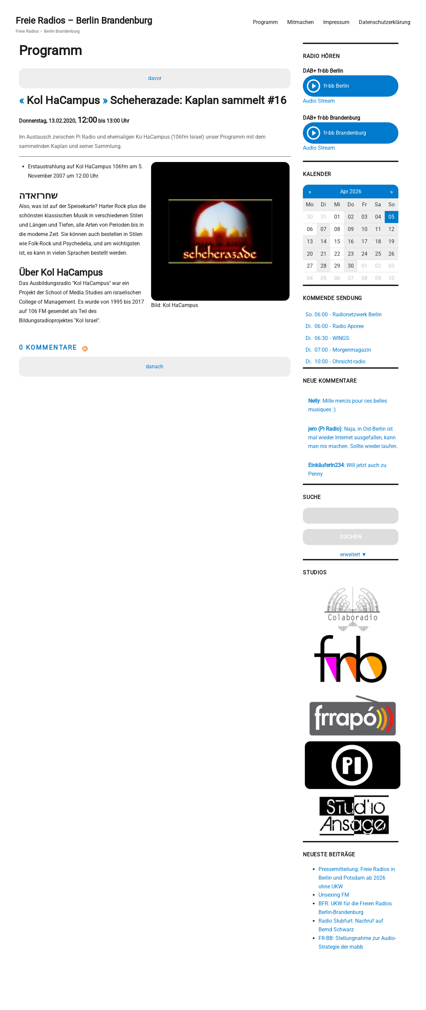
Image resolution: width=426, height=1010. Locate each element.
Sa (386, 205)
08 (344, 229)
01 (344, 217)
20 (317, 254)
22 (344, 254)
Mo (316, 205)
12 (400, 229)
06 (317, 229)
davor (154, 78)
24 (372, 254)
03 (372, 217)
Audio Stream (326, 101)
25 (386, 254)
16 (358, 241)
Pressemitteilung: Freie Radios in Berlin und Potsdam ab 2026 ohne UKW (365, 881)
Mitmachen (300, 22)
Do (358, 205)
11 (386, 229)
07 (330, 229)
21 (330, 254)
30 (317, 217)
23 (358, 254)
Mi (344, 205)
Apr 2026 (358, 191)
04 (386, 217)
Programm (265, 22)
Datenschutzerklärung (384, 22)
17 (372, 241)
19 (400, 241)
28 (330, 266)
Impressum (336, 22)
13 (317, 241)
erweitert (360, 554)
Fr (372, 205)
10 (372, 229)
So (400, 205)
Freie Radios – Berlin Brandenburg (85, 20)
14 (330, 241)
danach (155, 358)
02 (358, 217)
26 (400, 254)
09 (358, 229)
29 (344, 266)
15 (344, 241)
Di (330, 205)
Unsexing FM (340, 898)
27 (317, 266)
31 (330, 217)
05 (400, 217)
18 (386, 241)
